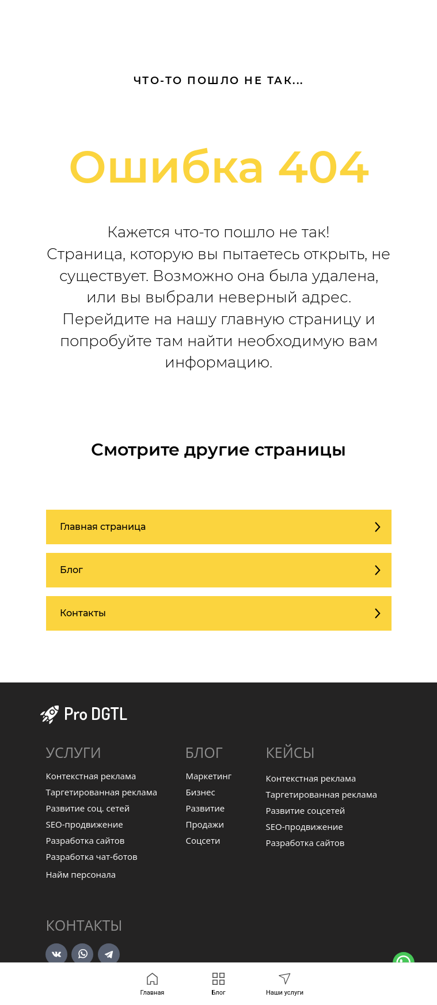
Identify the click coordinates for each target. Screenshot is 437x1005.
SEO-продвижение (84, 824)
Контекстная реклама (91, 776)
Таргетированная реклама (102, 792)
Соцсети (203, 840)
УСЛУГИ (73, 752)
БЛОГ (204, 752)
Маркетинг (209, 776)
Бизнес (200, 792)
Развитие (205, 808)
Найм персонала (81, 874)
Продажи (205, 824)
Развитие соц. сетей (88, 808)
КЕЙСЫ (290, 752)
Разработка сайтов (85, 840)
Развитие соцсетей (305, 810)
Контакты (84, 925)
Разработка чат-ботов (92, 856)
